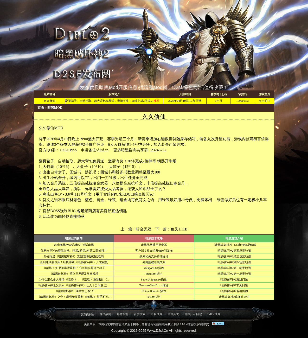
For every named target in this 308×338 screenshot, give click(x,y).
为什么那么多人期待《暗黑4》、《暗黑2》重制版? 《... (73, 279)
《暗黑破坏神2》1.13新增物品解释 (234, 245)
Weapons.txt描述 (154, 268)
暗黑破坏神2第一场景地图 (234, 273)
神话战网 (105, 314)
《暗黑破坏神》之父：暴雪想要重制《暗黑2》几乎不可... (73, 297)
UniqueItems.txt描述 (154, 291)
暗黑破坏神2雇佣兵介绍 (234, 297)
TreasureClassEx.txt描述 (153, 285)
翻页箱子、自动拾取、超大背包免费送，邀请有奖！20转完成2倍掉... (109, 100)
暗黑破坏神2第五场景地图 (234, 250)
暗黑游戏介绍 (234, 238)
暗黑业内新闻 (74, 238)
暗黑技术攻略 (154, 238)
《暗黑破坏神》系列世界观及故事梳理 (73, 273)
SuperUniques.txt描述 (154, 279)
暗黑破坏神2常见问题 (234, 285)
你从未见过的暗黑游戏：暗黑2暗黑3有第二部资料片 (74, 250)
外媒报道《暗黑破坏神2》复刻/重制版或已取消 (74, 256)
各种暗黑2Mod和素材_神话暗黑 (74, 245)
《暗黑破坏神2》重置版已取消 (73, 291)
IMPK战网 (213, 314)
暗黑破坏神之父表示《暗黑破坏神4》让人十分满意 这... (73, 285)
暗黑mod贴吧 (193, 314)
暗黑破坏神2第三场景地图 (234, 256)
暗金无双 (143, 229)
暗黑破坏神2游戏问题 (234, 279)
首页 (41, 107)
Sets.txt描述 (154, 297)
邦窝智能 (122, 314)
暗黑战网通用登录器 (154, 245)
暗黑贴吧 (174, 314)
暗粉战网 (156, 314)
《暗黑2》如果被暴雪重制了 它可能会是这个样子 (73, 268)
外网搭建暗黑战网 (154, 262)
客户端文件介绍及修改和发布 (154, 250)
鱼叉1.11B (179, 229)
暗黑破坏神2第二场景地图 (234, 268)
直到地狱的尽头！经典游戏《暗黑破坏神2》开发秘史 (74, 262)
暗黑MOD (54, 107)
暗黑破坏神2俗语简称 (234, 291)
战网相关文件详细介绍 (154, 256)
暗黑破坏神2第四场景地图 (234, 262)
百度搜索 (139, 314)
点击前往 (264, 100)
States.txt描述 (154, 273)
